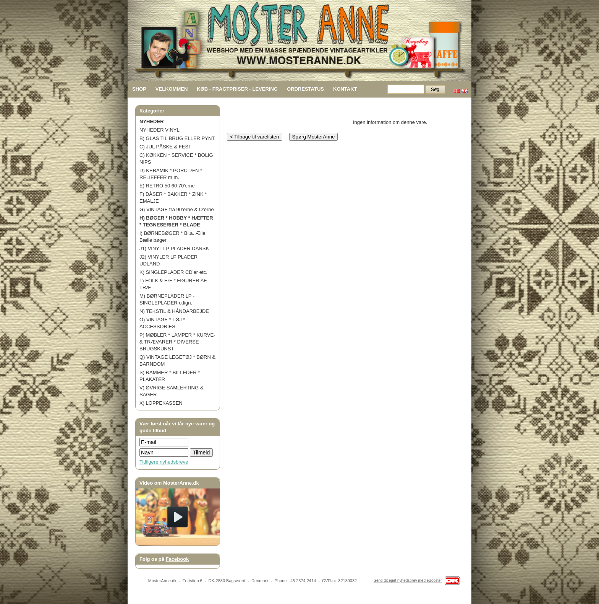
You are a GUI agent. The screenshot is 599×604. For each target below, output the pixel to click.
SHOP (139, 89)
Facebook (177, 559)
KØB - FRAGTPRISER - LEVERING (237, 89)
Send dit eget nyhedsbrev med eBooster (408, 581)
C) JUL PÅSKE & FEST (165, 147)
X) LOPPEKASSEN (161, 403)
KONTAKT (345, 89)
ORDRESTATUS (305, 89)
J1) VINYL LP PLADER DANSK (174, 248)
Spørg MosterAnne (313, 137)
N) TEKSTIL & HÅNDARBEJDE (174, 311)
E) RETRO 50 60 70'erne (167, 186)
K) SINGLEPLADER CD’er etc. (173, 272)
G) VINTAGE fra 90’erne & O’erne (176, 209)
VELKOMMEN (171, 89)
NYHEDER (151, 121)
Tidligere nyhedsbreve (163, 462)
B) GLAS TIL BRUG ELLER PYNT (177, 138)
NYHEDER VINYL (159, 130)
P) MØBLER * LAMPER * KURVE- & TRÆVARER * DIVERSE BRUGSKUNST (177, 342)
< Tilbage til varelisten (254, 137)
